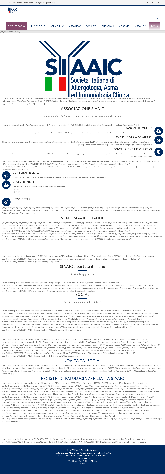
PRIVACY (82, 464)
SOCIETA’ (91, 26)
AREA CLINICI (57, 26)
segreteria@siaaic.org (46, 3)
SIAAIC (76, 450)
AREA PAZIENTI (38, 26)
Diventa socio (16, 26)
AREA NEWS (75, 26)
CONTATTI (125, 26)
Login (154, 26)
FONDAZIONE (108, 26)
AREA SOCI (141, 26)
